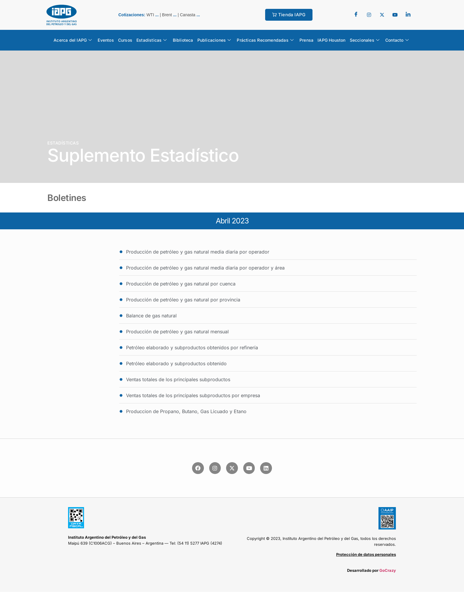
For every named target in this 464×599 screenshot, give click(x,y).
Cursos (125, 40)
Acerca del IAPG (73, 40)
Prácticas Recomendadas (265, 40)
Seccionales (364, 40)
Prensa (306, 40)
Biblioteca (183, 40)
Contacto (397, 40)
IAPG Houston (331, 40)
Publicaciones (214, 40)
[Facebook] (356, 14)
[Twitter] (369, 14)
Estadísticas (151, 40)
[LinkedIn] (408, 14)
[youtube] (395, 14)
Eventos (106, 40)
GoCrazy (387, 570)
